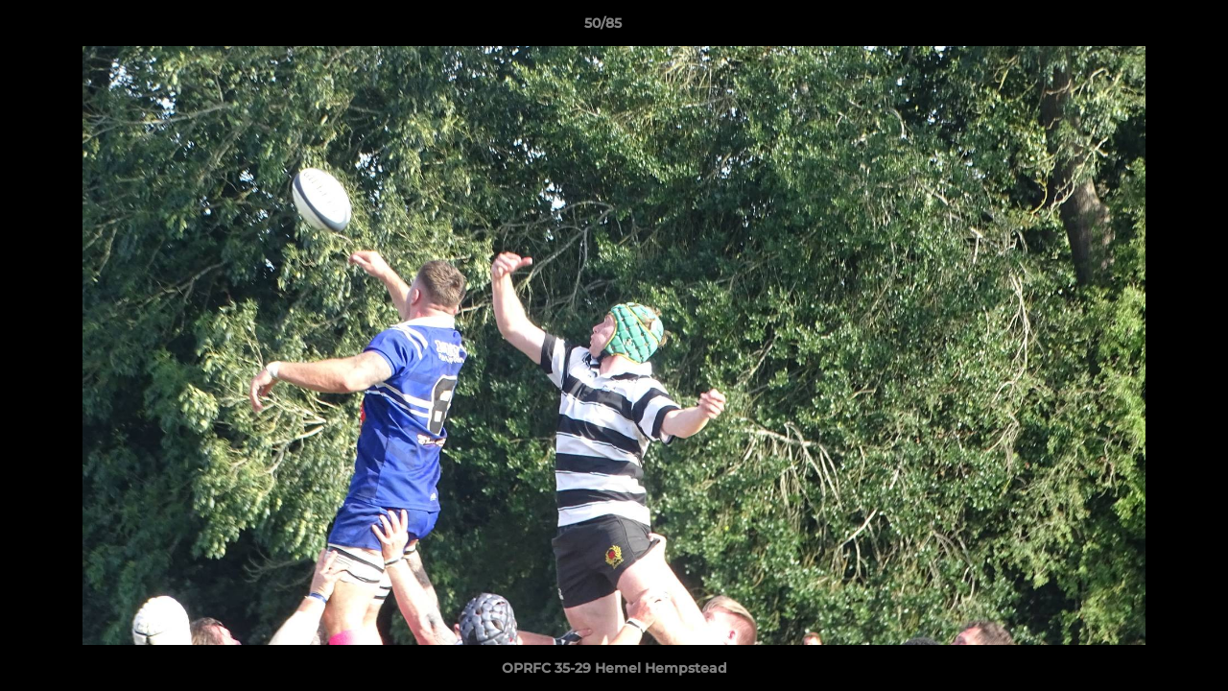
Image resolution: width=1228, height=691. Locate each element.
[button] (1147, 27)
